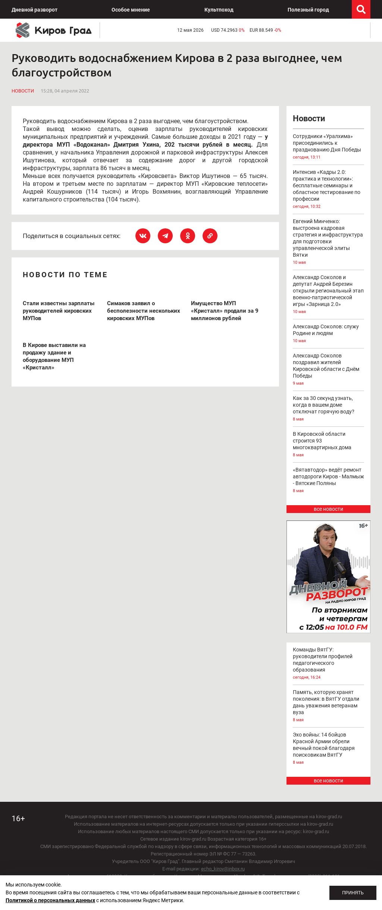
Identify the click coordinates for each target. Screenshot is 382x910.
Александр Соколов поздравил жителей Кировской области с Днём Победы (328, 370)
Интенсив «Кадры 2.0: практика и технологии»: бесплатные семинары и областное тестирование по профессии (328, 189)
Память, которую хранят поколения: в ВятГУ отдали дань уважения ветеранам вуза (328, 706)
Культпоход (219, 10)
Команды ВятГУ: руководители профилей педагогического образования (328, 664)
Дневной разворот (34, 10)
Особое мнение (131, 10)
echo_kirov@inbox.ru (223, 869)
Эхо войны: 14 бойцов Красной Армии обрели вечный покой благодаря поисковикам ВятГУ (328, 749)
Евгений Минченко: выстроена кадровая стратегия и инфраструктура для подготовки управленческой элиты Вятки (328, 242)
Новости (23, 91)
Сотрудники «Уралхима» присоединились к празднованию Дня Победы (328, 147)
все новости (328, 509)
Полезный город (308, 10)
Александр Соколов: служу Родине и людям (328, 333)
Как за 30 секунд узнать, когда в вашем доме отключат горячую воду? (328, 409)
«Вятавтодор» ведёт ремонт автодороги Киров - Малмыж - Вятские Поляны (328, 480)
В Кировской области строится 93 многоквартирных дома (328, 445)
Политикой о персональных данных (50, 900)
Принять (353, 892)
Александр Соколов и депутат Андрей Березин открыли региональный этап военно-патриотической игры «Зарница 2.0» (328, 294)
